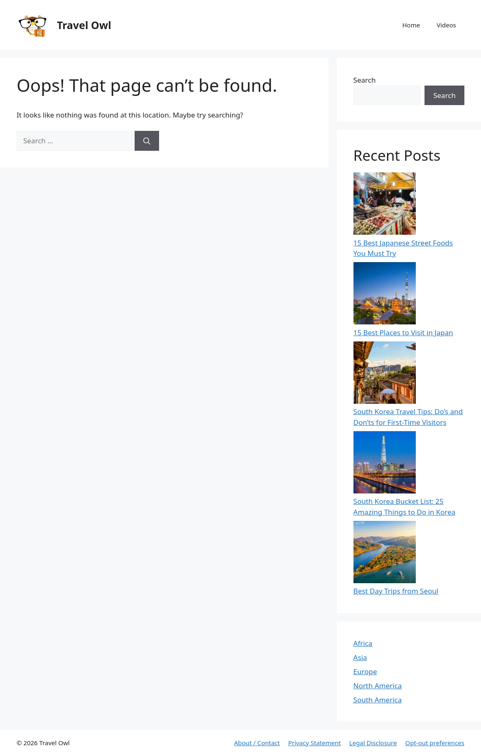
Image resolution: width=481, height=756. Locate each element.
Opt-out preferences (434, 743)
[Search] (147, 141)
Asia (360, 657)
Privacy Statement (314, 743)
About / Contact (257, 743)
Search (364, 80)
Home (411, 25)
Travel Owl (84, 25)
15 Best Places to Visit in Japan (403, 332)
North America (377, 685)
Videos (446, 25)
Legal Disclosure (373, 743)
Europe (365, 671)
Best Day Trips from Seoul (396, 591)
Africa (363, 643)
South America (377, 699)
